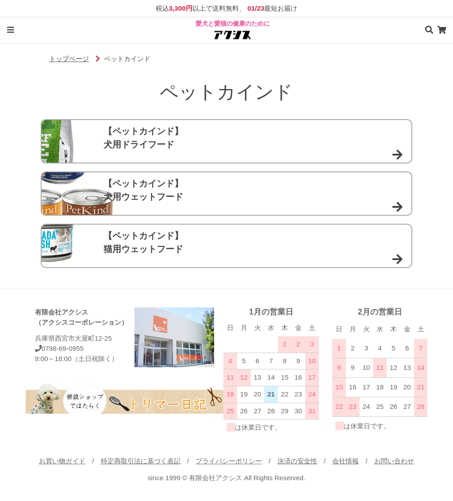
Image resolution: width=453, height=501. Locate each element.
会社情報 (345, 461)
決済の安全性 (297, 461)
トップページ (69, 58)
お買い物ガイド (62, 461)
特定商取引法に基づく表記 (140, 461)
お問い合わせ (394, 461)
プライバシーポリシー (229, 461)
